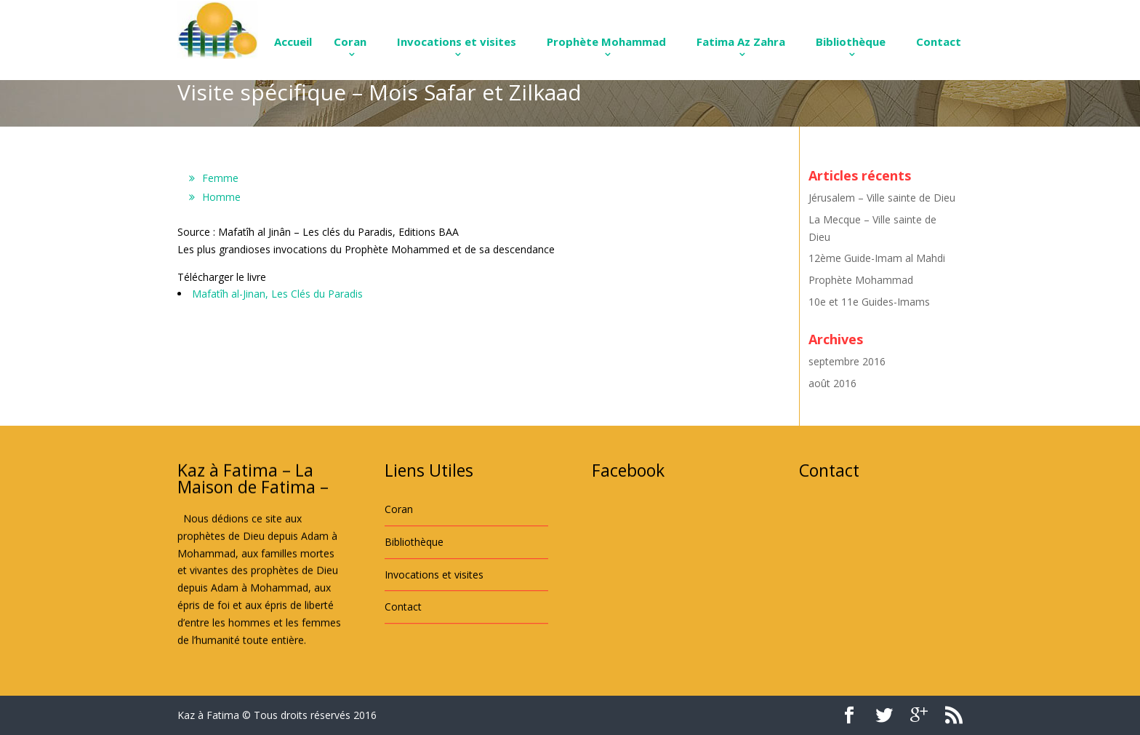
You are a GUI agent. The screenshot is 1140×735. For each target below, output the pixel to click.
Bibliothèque (851, 41)
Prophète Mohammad (606, 41)
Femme (220, 178)
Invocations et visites (456, 41)
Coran (350, 41)
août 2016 (832, 383)
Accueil (293, 41)
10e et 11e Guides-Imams (869, 302)
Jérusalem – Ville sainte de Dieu (881, 197)
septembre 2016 (847, 361)
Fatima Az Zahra (741, 41)
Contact (938, 41)
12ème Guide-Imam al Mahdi (876, 258)
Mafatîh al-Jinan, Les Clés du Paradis (277, 294)
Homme (221, 197)
